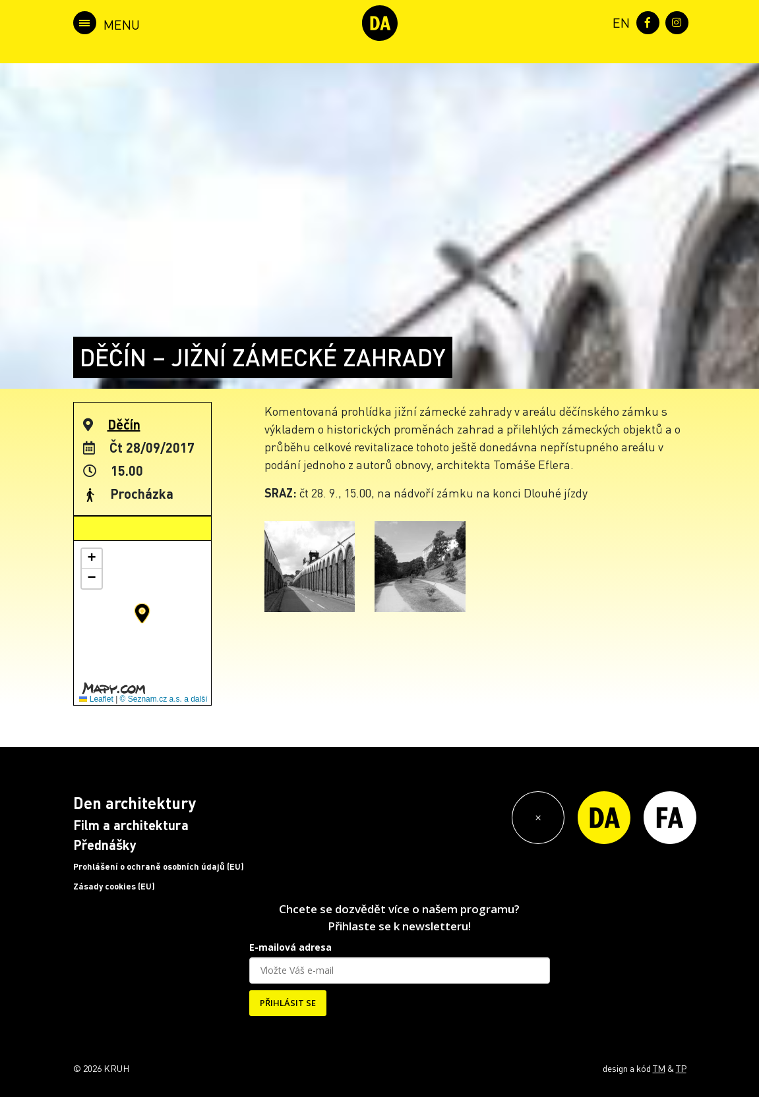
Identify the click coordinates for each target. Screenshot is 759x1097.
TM (659, 1068)
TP (681, 1068)
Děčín (123, 424)
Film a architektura (131, 824)
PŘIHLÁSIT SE (288, 1003)
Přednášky (105, 844)
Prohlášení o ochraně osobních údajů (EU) (158, 866)
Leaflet (96, 699)
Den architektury (134, 803)
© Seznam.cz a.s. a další (164, 699)
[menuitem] (618, 21)
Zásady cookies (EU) (114, 886)
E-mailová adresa (290, 947)
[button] (142, 613)
